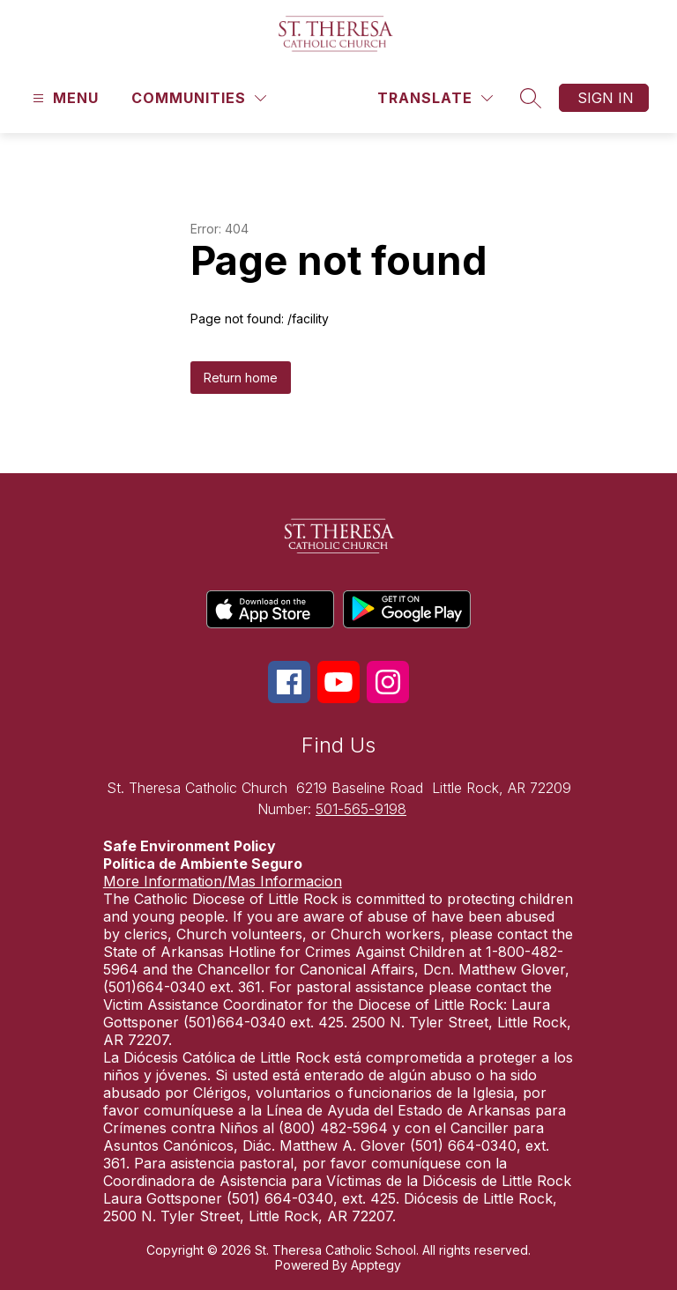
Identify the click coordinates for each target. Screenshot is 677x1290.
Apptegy (376, 1264)
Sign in (605, 98)
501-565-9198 (361, 809)
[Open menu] (63, 98)
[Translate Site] (435, 98)
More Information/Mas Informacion (222, 881)
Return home (241, 377)
